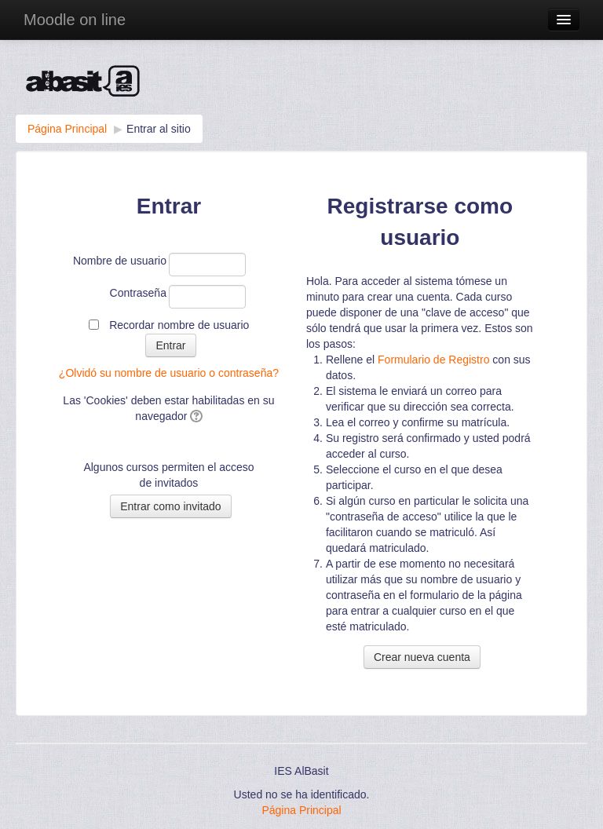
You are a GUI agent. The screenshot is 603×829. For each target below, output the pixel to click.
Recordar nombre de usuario (179, 325)
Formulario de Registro (433, 359)
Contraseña (138, 293)
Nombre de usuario (119, 260)
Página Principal (67, 128)
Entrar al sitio (158, 128)
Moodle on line (75, 19)
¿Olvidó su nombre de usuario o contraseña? (169, 373)
